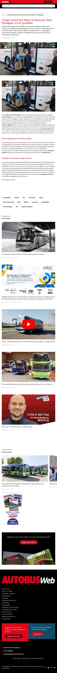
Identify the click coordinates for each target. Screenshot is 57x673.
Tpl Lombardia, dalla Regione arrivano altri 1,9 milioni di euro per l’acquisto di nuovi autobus (23, 485)
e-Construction (6, 605)
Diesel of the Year (7, 612)
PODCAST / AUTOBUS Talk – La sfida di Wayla (17, 427)
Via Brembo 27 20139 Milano (11, 647)
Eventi (13, 387)
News (13, 344)
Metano (26, 202)
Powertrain (5, 598)
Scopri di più (37, 634)
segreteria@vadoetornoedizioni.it (13, 654)
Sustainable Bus (6, 596)
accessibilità (6, 197)
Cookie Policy (25, 658)
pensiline (35, 202)
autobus (16, 197)
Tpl (12, 489)
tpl (17, 206)
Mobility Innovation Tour (17, 302)
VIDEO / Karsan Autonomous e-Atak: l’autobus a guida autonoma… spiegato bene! (28, 341)
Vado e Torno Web (7, 591)
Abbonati (48, 1)
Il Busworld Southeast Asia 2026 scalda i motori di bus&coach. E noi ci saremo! (27, 384)
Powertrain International (9, 600)
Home (3, 15)
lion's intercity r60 (8, 202)
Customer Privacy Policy (36, 658)
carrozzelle (32, 197)
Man (19, 202)
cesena (41, 197)
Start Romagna (7, 206)
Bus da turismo (15, 257)
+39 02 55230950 (7, 651)
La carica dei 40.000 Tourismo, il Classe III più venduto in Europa (23, 254)
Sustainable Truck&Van (8, 593)
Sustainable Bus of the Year (9, 609)
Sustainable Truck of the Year (10, 607)
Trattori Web (5, 603)
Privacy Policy (16, 658)
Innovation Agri (6, 619)
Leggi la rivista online (28, 542)
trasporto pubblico (26, 206)
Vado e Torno (5, 589)
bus (24, 197)
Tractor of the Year (7, 614)
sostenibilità (45, 202)
